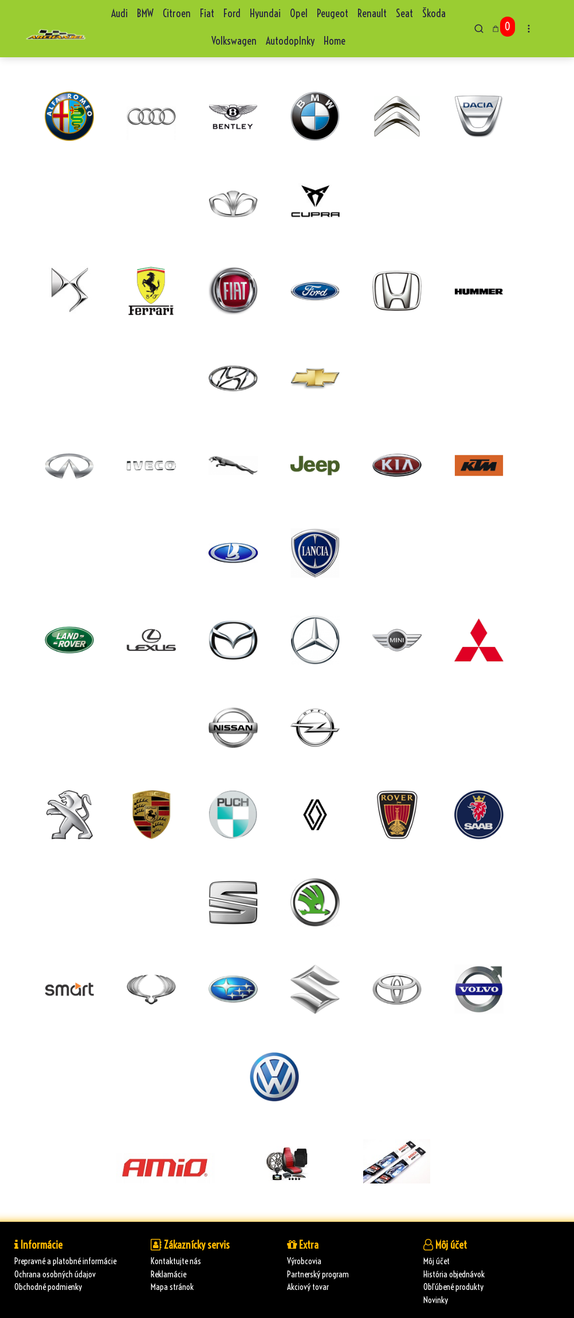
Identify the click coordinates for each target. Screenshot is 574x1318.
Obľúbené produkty (453, 1286)
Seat (404, 13)
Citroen (177, 13)
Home (334, 41)
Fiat (207, 13)
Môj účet (436, 1261)
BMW (145, 13)
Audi (119, 13)
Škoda (434, 13)
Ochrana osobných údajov (55, 1274)
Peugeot (332, 13)
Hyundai (265, 13)
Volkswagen (234, 41)
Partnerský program (318, 1274)
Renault (372, 13)
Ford (232, 13)
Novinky (435, 1300)
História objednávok (454, 1274)
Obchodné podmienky (48, 1286)
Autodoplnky (290, 41)
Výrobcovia (304, 1261)
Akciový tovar (308, 1286)
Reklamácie (168, 1274)
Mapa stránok (172, 1286)
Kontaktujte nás (176, 1261)
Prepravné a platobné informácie (65, 1261)
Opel (299, 13)
